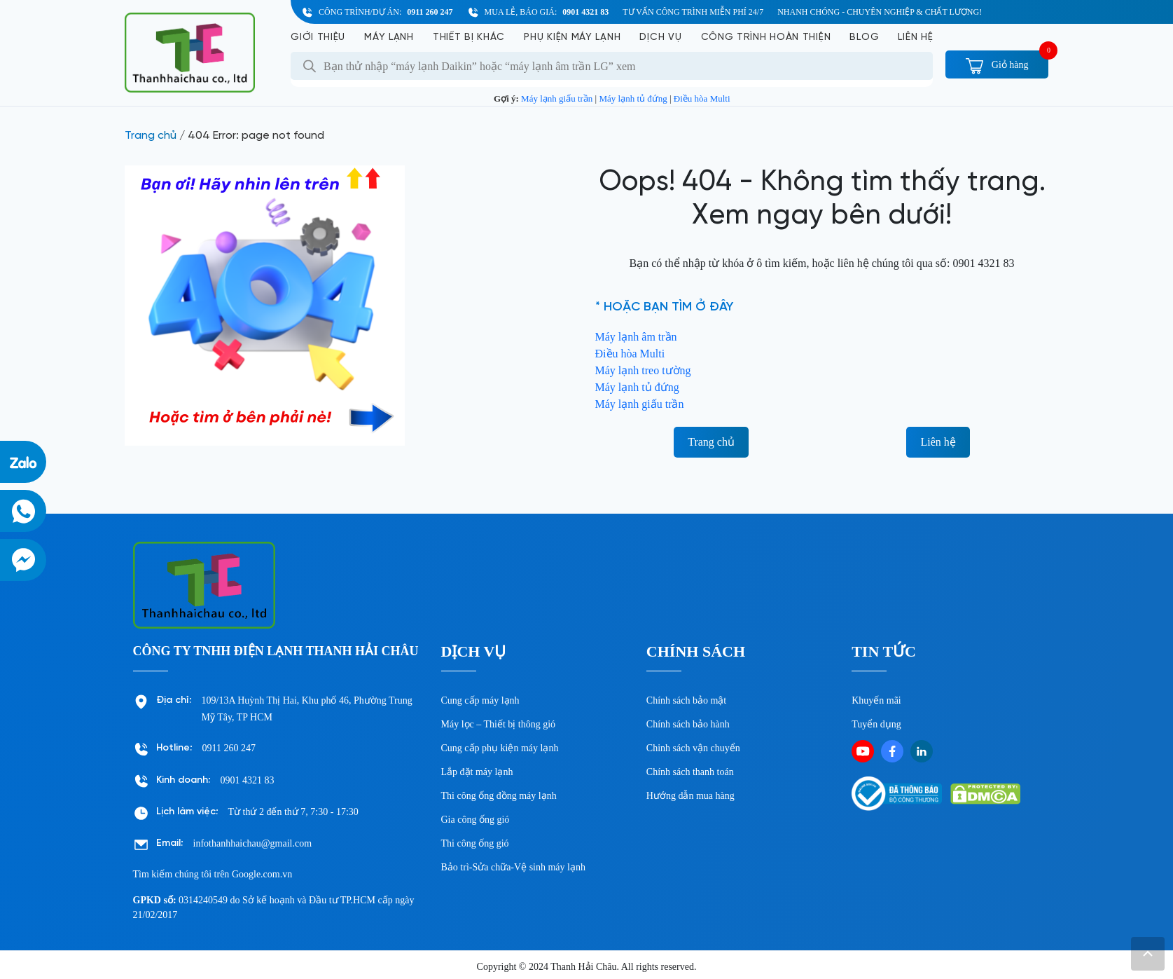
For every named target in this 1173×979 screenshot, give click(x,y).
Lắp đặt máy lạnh (477, 772)
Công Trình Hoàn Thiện (766, 37)
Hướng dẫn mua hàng (690, 795)
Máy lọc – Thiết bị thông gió (498, 724)
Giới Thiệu (318, 37)
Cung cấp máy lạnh (480, 700)
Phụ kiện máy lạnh (572, 37)
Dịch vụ (660, 37)
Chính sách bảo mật (686, 700)
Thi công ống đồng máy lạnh (499, 795)
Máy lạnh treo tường (643, 370)
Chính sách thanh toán (690, 772)
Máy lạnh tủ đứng (633, 98)
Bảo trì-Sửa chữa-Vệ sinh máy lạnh (513, 867)
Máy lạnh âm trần (636, 337)
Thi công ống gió (475, 843)
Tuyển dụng (876, 724)
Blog (864, 37)
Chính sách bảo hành (688, 724)
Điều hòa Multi (702, 98)
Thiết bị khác (469, 37)
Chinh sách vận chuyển (693, 748)
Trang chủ (150, 136)
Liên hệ (915, 37)
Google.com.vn (262, 874)
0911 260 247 (429, 12)
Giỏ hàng (997, 65)
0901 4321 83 (585, 12)
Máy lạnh (389, 37)
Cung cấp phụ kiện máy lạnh (500, 748)
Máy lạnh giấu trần (556, 98)
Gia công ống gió (475, 819)
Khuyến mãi (876, 700)
